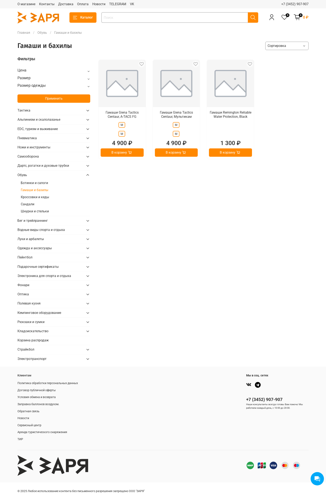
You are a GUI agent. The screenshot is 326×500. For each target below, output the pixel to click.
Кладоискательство (32, 331)
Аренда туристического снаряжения (42, 432)
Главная (23, 33)
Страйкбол (25, 349)
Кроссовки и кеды (35, 197)
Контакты (46, 4)
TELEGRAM (117, 4)
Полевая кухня (29, 303)
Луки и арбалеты (30, 239)
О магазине (26, 4)
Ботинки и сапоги (34, 183)
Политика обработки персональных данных (47, 383)
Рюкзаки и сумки (30, 322)
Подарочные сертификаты (38, 267)
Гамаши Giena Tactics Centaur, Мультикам (176, 114)
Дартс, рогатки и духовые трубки (43, 166)
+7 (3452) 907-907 (295, 4)
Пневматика (27, 138)
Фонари (23, 285)
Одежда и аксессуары (34, 248)
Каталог (83, 17)
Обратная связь (28, 411)
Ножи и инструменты (33, 147)
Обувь (42, 33)
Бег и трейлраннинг (32, 221)
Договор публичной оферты (36, 390)
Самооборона (28, 156)
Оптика (23, 294)
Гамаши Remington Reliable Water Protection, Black (230, 114)
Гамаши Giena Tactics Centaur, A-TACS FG (122, 114)
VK (132, 4)
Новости (98, 4)
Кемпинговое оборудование (39, 313)
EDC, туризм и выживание (37, 129)
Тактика (23, 110)
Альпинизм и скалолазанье (38, 120)
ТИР (20, 439)
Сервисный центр (29, 425)
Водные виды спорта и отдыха (41, 230)
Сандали (27, 204)
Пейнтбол (24, 257)
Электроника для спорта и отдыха (44, 276)
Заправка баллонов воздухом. (38, 404)
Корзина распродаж (33, 340)
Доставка (65, 4)
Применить (54, 98)
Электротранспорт (32, 359)
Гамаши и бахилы (34, 190)
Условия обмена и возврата (36, 397)
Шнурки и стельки (35, 211)
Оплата (83, 4)
